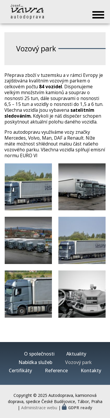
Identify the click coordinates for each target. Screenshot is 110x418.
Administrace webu (39, 407)
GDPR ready (80, 407)
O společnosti (39, 354)
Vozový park (78, 362)
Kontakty (91, 371)
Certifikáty (20, 371)
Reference (56, 371)
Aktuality (76, 354)
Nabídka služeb (35, 362)
